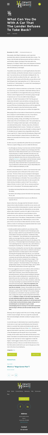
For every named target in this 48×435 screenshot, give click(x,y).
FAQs (14, 342)
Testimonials (38, 383)
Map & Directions (24, 414)
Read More (10, 362)
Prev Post (12, 347)
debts (29, 320)
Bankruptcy (17, 151)
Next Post (36, 347)
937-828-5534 (24, 422)
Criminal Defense (19, 383)
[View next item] (16, 367)
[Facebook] (20, 399)
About (12, 383)
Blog (8, 386)
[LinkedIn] (28, 399)
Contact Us (24, 391)
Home (8, 383)
